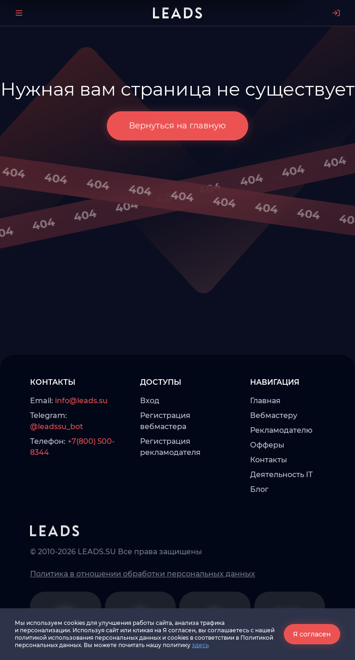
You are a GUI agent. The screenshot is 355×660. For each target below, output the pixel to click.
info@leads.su (81, 400)
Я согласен (312, 634)
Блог (259, 489)
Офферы (267, 445)
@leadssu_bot (56, 426)
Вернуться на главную (177, 126)
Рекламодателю (281, 430)
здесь (200, 645)
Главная (265, 400)
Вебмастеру (273, 415)
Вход (149, 400)
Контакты (268, 459)
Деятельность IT (281, 474)
